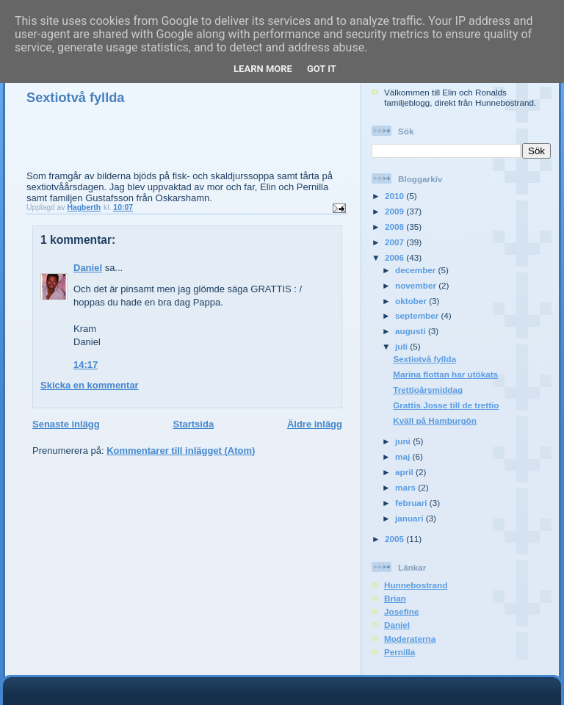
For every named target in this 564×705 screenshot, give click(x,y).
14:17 (85, 364)
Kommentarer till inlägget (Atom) (180, 450)
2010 (395, 195)
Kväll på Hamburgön (435, 420)
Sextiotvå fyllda (424, 359)
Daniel (87, 267)
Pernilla (399, 652)
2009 (395, 211)
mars (406, 487)
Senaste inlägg (66, 424)
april (405, 472)
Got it (321, 68)
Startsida (193, 424)
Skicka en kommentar (89, 385)
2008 (395, 226)
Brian (395, 598)
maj (403, 456)
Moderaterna (409, 638)
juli (402, 346)
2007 (395, 242)
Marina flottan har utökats (445, 374)
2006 (395, 257)
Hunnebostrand (415, 585)
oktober (412, 301)
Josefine (401, 611)
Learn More (263, 68)
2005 (395, 538)
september (418, 315)
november (416, 285)
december (416, 270)
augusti (411, 331)
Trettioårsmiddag (428, 389)
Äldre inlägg (314, 424)
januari (410, 518)
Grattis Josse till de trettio (446, 405)
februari (412, 502)
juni (404, 441)
